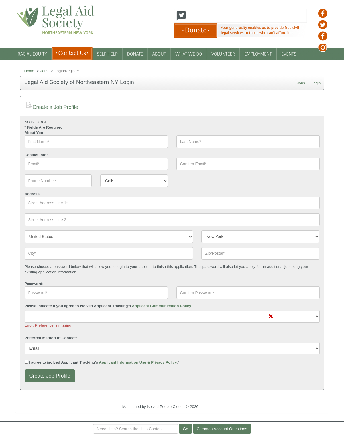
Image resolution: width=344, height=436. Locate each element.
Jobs (44, 71)
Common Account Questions (222, 429)
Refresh (215, 406)
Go (185, 429)
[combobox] (134, 180)
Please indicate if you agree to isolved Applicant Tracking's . (108, 306)
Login (316, 83)
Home (29, 71)
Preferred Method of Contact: (51, 338)
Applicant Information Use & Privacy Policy (137, 362)
